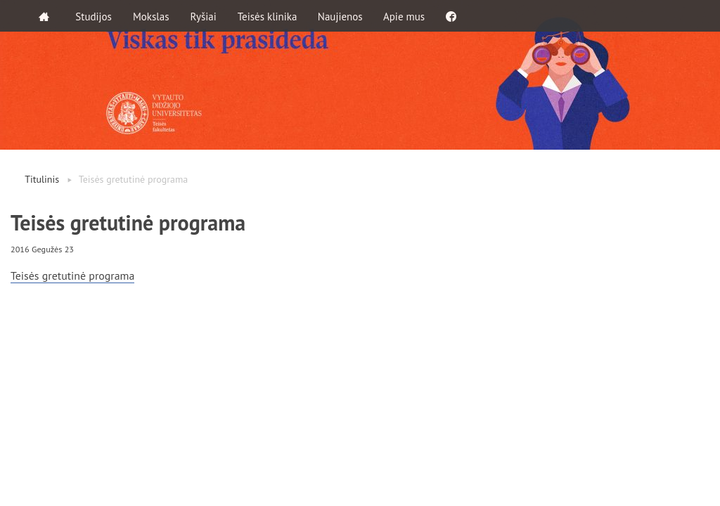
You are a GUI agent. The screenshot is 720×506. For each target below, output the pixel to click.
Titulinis (42, 179)
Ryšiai (204, 15)
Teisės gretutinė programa (73, 275)
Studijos (94, 15)
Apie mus (405, 15)
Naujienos (341, 15)
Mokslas (152, 15)
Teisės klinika (267, 15)
